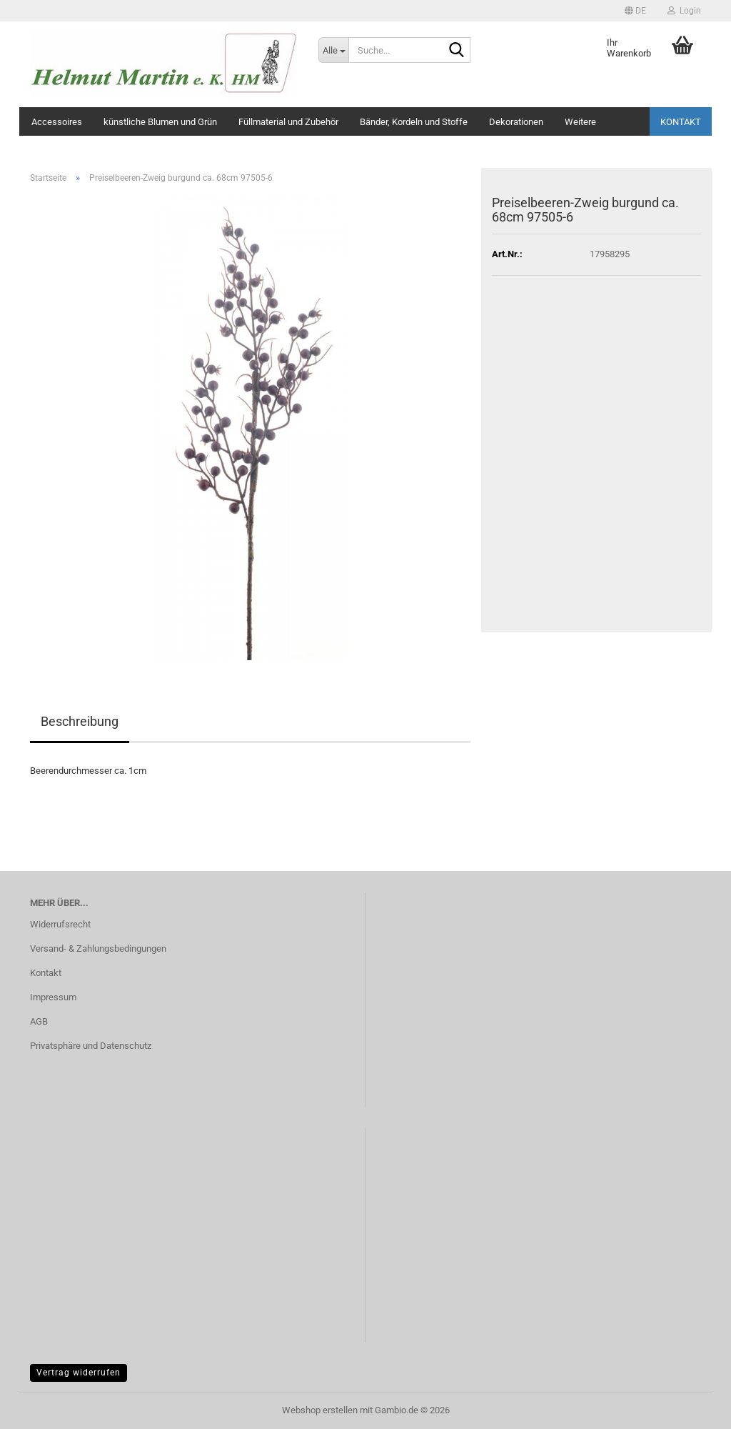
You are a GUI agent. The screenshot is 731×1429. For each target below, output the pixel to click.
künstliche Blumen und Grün (160, 121)
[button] (635, 10)
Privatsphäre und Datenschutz (90, 1045)
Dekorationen (516, 121)
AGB (39, 1021)
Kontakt (680, 121)
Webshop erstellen (320, 1410)
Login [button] (684, 11)
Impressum (53, 997)
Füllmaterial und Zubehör (288, 121)
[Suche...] (333, 50)
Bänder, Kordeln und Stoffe (414, 121)
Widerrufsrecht (60, 924)
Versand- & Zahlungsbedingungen (98, 948)
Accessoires (56, 121)
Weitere (580, 121)
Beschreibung (80, 721)
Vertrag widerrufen (78, 1373)
